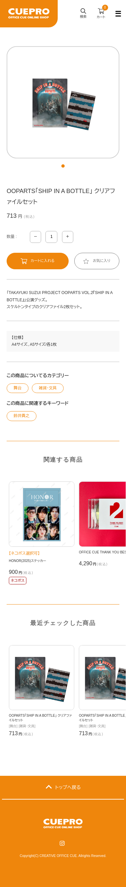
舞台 (18, 388)
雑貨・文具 (48, 388)
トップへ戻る (68, 787)
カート (102, 12)
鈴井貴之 (22, 415)
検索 (83, 14)
